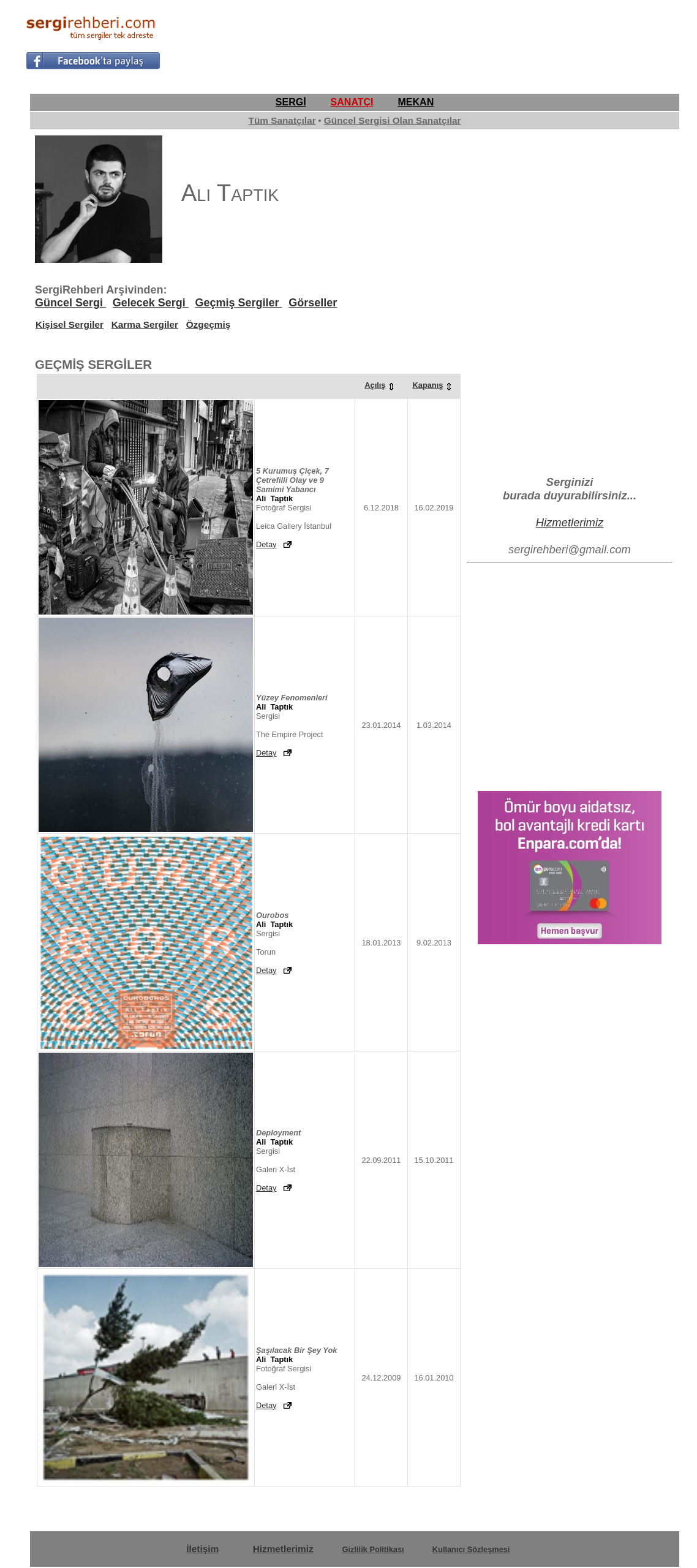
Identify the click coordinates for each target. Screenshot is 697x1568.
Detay (266, 544)
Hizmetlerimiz (570, 522)
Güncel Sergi (70, 303)
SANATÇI (352, 102)
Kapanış (434, 385)
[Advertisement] (448, 40)
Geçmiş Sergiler (238, 303)
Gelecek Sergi (151, 303)
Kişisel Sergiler (70, 324)
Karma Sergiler (144, 324)
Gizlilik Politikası (373, 1549)
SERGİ (291, 102)
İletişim (202, 1548)
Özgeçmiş (208, 324)
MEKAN (416, 102)
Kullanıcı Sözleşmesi (471, 1549)
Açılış (380, 385)
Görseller (312, 303)
